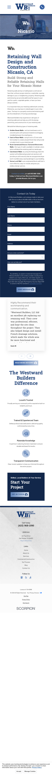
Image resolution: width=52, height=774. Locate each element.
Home (26, 550)
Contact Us (26, 568)
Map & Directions (26, 541)
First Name (11, 206)
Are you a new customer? (15, 253)
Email (9, 234)
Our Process (26, 562)
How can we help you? (14, 262)
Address (10, 243)
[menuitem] (26, 596)
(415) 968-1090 (26, 526)
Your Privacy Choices (34, 593)
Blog (26, 565)
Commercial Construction (26, 559)
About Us (26, 553)
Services (26, 556)
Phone (9, 225)
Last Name (11, 216)
